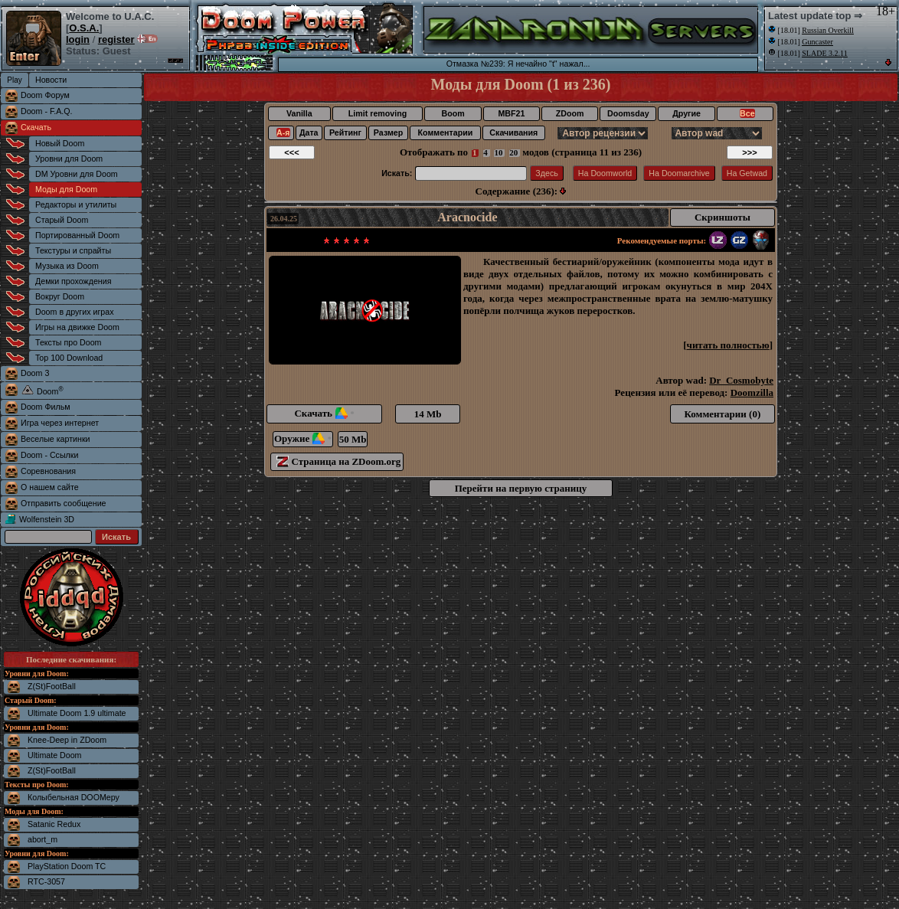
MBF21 (511, 113)
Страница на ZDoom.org (338, 461)
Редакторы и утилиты (75, 204)
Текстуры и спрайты (73, 250)
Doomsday (628, 113)
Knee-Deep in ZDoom (67, 739)
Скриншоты (722, 217)
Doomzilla (752, 392)
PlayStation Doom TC (67, 866)
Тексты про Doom (68, 342)
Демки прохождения (73, 281)
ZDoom (570, 113)
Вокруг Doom (59, 296)
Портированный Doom (77, 235)
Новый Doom (59, 143)
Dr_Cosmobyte (741, 380)
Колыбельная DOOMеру (73, 797)
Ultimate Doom (54, 755)
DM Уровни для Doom (76, 173)
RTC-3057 (46, 881)
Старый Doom (61, 219)
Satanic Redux (54, 824)
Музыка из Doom (67, 265)
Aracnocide (467, 217)
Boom (452, 113)
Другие (686, 113)
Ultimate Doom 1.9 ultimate (77, 713)
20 (514, 152)
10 (498, 152)
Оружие (303, 438)
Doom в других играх (74, 311)
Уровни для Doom (69, 158)
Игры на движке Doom (77, 327)
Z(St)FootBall (52, 686)
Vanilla (299, 113)
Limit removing (377, 113)
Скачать (36, 127)
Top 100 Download (69, 357)
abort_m (42, 839)
